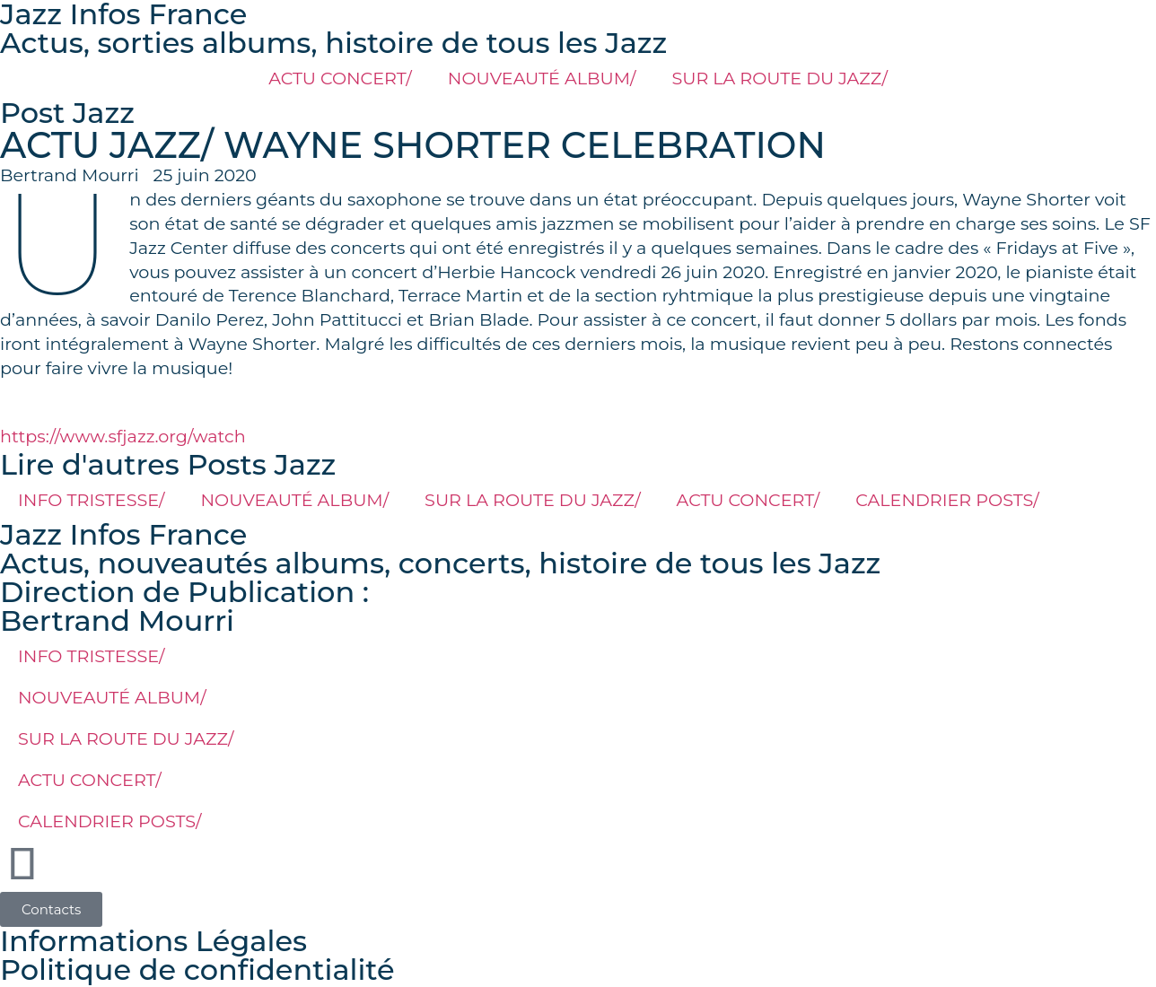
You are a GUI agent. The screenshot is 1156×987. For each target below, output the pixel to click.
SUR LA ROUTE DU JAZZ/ (779, 78)
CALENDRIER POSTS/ (947, 500)
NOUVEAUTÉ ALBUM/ (542, 78)
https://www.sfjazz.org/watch (123, 436)
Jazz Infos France (123, 534)
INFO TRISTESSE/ (91, 500)
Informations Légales (153, 940)
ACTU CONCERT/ (340, 78)
